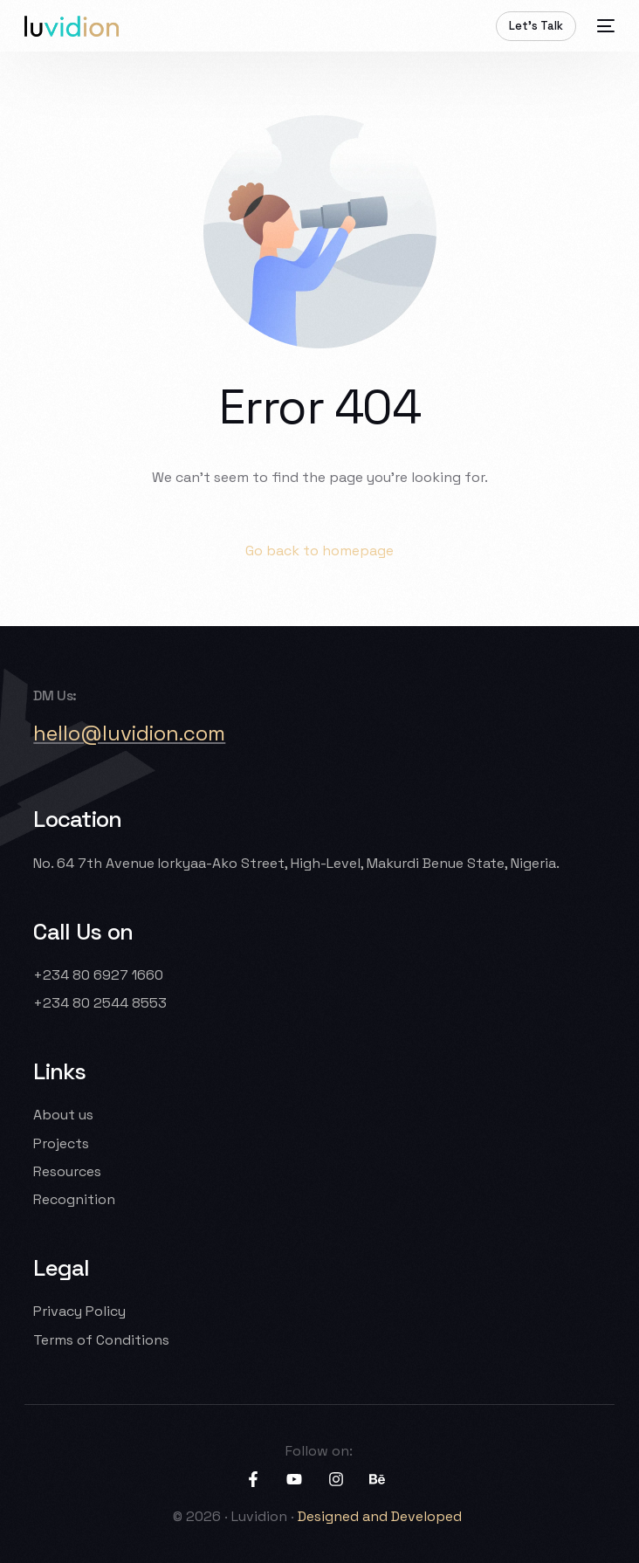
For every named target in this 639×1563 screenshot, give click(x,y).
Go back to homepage (319, 550)
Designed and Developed (381, 1516)
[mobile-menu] (604, 26)
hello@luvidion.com (129, 733)
